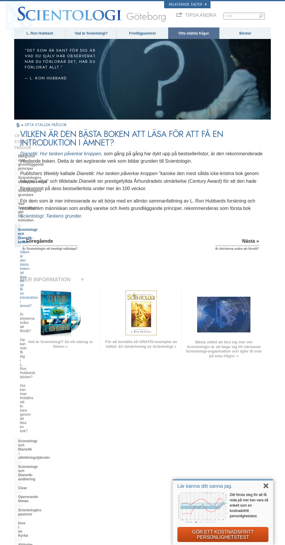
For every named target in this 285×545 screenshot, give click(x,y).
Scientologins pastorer (37, 287)
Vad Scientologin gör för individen (47, 175)
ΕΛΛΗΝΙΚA (77, 473)
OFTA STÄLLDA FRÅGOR (46, 125)
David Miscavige (215, 462)
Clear (22, 269)
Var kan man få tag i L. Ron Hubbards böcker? (41, 218)
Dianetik (209, 445)
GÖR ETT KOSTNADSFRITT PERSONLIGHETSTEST (223, 534)
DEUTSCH (25, 497)
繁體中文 (23, 485)
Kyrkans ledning (32, 336)
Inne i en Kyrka (30, 296)
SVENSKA (77, 456)
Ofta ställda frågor (194, 33)
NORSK (75, 450)
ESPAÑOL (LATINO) (84, 461)
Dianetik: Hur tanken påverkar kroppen (125, 153)
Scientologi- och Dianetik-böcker (45, 185)
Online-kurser (143, 478)
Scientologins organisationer (42, 327)
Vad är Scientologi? (91, 33)
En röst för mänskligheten (151, 455)
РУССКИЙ (25, 480)
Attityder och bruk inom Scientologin (38, 307)
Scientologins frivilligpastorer (223, 474)
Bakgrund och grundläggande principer (43, 146)
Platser (138, 495)
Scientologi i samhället (37, 376)
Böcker (245, 33)
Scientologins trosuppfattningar (45, 158)
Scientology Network (218, 451)
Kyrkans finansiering (35, 367)
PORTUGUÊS (79, 484)
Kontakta (139, 490)
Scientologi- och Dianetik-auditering (39, 258)
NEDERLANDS (28, 491)
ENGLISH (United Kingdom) (37, 450)
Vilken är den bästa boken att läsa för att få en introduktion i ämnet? (46, 197)
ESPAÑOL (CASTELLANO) (89, 467)
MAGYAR (76, 444)
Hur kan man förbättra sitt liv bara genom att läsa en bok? (46, 231)
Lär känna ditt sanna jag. (204, 486)
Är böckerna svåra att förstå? (42, 207)
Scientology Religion (218, 457)
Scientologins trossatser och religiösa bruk (160, 447)
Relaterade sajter (188, 4)
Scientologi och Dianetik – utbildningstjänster (40, 245)
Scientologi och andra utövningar (46, 318)
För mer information (147, 484)
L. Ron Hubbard (39, 33)
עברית (22, 467)
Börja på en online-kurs (220, 468)
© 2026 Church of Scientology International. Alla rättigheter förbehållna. (65, 539)
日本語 (22, 474)
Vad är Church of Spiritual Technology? (39, 356)
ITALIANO (76, 478)
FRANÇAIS (25, 461)
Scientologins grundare (38, 166)
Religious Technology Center (42, 345)
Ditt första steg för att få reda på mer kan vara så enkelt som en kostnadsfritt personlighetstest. (249, 505)
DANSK (22, 456)
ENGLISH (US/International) (37, 444)
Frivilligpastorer (142, 33)
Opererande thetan (34, 278)
